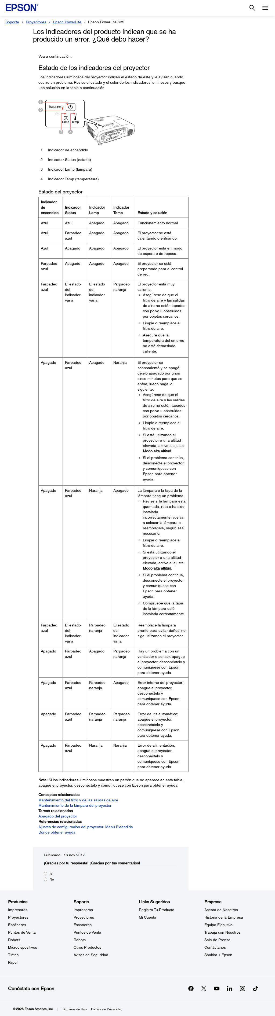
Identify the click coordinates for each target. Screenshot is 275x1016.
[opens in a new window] (255, 988)
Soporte (12, 22)
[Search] (252, 8)
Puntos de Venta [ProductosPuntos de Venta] (22, 932)
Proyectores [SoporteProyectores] (84, 917)
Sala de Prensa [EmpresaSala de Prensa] (217, 940)
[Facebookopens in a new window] (191, 988)
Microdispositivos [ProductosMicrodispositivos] (22, 947)
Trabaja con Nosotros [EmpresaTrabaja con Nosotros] (222, 932)
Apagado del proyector (57, 816)
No (52, 879)
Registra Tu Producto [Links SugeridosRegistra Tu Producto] (156, 910)
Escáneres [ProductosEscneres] (17, 925)
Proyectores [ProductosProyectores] (18, 917)
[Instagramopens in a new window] (242, 988)
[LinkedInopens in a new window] (229, 988)
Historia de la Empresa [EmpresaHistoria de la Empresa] (223, 917)
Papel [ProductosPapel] (12, 962)
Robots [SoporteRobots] (80, 940)
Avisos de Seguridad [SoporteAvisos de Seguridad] (91, 955)
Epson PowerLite (67, 22)
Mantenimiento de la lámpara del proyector (74, 805)
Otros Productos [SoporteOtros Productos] (87, 947)
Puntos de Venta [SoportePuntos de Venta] (87, 932)
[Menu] (265, 8)
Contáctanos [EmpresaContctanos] (215, 947)
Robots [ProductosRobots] (14, 940)
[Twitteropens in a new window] (204, 988)
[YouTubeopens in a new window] (217, 988)
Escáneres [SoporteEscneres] (83, 925)
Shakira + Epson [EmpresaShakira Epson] (218, 955)
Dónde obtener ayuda (56, 832)
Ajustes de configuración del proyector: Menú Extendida (85, 827)
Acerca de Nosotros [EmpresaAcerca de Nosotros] (221, 910)
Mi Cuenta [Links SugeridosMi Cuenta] (147, 917)
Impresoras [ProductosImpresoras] (17, 910)
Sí (51, 874)
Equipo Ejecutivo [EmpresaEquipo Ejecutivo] (218, 925)
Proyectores (36, 22)
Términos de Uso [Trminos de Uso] (74, 1009)
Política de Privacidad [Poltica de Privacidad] (106, 1009)
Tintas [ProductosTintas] (13, 955)
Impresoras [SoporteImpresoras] (83, 910)
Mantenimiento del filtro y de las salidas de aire (78, 800)
